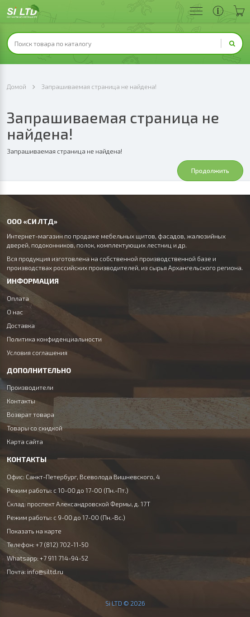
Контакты (21, 401)
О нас (15, 312)
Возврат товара (30, 414)
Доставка (21, 325)
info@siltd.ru (45, 571)
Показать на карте (34, 531)
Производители (30, 387)
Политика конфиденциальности (54, 339)
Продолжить (210, 170)
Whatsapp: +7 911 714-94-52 (47, 558)
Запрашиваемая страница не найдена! (98, 86)
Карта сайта (25, 441)
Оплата (18, 298)
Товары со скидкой (34, 428)
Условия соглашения (37, 352)
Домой (16, 86)
